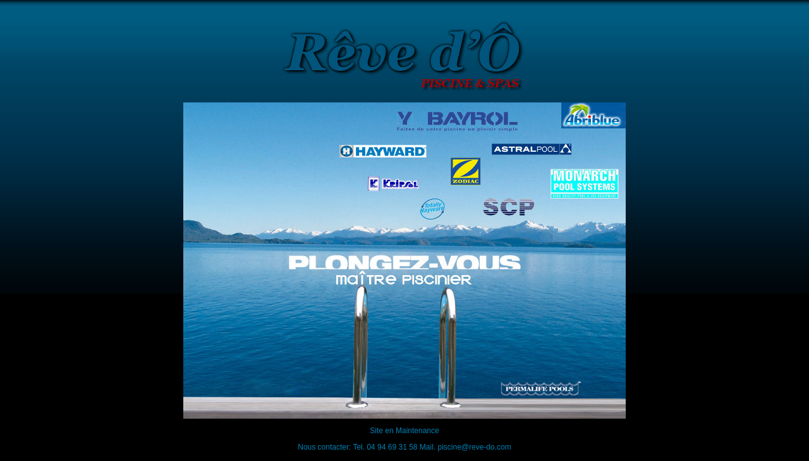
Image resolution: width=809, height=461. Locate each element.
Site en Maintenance (404, 430)
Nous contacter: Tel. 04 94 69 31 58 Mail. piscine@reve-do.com (404, 447)
